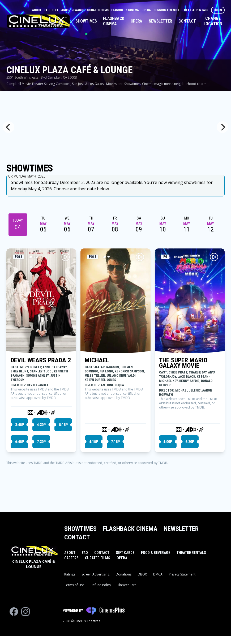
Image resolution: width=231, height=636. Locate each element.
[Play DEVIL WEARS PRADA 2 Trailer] (65, 257)
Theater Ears (126, 585)
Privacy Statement (182, 574)
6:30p (189, 442)
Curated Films (98, 10)
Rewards (78, 10)
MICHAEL (97, 360)
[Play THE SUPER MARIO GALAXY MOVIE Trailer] (214, 257)
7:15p (115, 442)
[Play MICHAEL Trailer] (140, 257)
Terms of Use (74, 585)
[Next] (222, 127)
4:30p (41, 425)
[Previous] (8, 127)
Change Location (213, 21)
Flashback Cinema (125, 10)
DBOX (142, 574)
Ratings (69, 574)
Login (218, 10)
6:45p (19, 442)
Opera (146, 10)
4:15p (93, 442)
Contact (187, 21)
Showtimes (86, 21)
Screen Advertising (95, 574)
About (37, 10)
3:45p (19, 425)
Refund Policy (101, 585)
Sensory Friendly (166, 10)
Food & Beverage (155, 553)
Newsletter (160, 21)
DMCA (157, 574)
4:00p (167, 442)
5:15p (63, 425)
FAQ (47, 10)
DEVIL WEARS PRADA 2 (41, 360)
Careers (71, 558)
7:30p (41, 442)
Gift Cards (60, 10)
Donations (123, 574)
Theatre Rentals (195, 10)
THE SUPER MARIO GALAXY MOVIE (183, 362)
